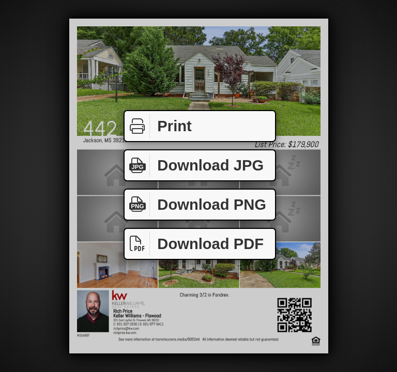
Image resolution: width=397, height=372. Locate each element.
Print (158, 126)
